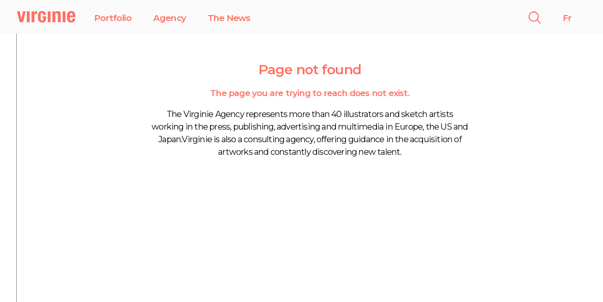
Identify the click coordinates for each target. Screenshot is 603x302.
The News (229, 18)
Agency (169, 18)
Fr (567, 18)
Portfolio (112, 18)
